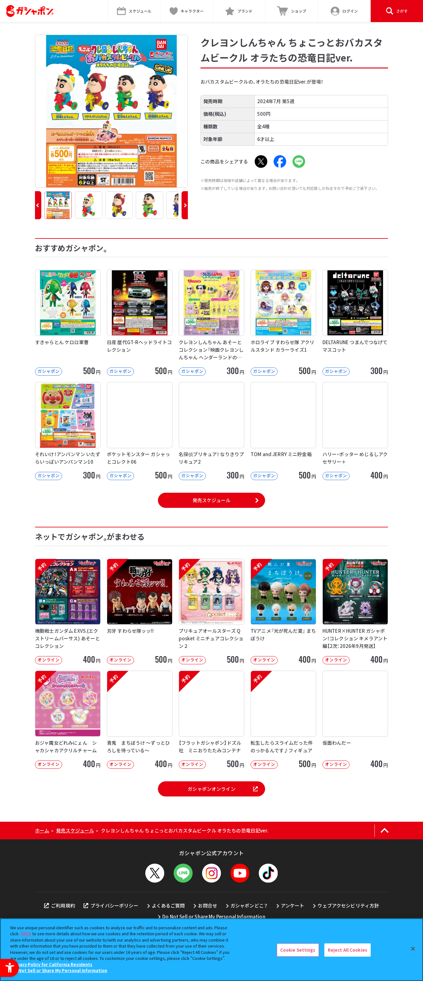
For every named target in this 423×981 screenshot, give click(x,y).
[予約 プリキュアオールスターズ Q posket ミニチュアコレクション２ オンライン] (211, 611)
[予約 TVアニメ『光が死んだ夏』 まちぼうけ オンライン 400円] (283, 611)
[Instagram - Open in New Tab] (211, 873)
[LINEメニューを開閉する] (183, 873)
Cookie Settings (298, 950)
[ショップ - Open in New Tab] (291, 11)
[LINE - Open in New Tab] (299, 161)
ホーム (42, 830)
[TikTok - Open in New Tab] (268, 873)
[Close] (413, 949)
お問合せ (207, 905)
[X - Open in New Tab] (261, 161)
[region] (211, 949)
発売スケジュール (211, 500)
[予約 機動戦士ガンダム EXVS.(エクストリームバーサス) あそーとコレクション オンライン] (68, 611)
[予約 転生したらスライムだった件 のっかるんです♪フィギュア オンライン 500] (283, 720)
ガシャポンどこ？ (249, 905)
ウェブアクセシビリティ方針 (348, 905)
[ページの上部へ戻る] (384, 830)
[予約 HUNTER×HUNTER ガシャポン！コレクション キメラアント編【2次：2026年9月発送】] (355, 611)
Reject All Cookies (347, 950)
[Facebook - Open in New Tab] (280, 161)
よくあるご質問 (168, 905)
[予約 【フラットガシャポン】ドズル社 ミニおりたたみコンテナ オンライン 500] (211, 720)
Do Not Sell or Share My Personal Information (213, 916)
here (26, 934)
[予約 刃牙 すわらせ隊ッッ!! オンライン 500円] (139, 611)
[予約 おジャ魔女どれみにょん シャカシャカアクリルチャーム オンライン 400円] (68, 720)
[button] (38, 205)
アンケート (292, 905)
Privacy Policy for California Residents (52, 964)
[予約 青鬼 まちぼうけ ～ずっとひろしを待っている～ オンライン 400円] (139, 720)
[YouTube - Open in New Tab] (239, 873)
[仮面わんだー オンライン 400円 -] (355, 720)
